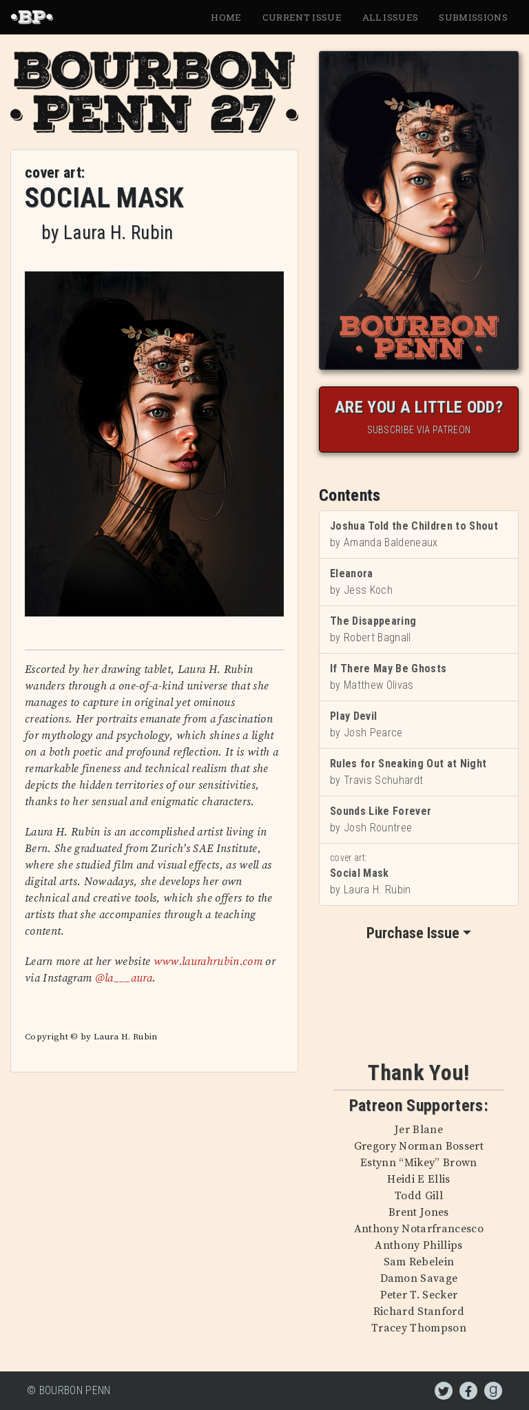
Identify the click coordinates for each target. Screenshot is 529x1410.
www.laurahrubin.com (208, 961)
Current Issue (302, 17)
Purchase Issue (412, 933)
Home (226, 17)
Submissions (473, 17)
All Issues (390, 17)
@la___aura (123, 978)
